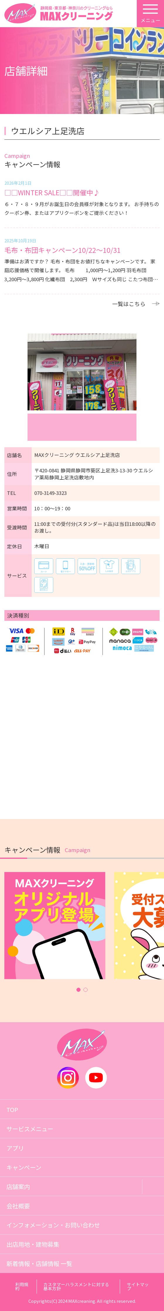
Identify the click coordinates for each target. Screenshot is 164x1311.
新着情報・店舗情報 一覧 (39, 1263)
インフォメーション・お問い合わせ (53, 1224)
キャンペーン (23, 1167)
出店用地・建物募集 (32, 1244)
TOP (12, 1109)
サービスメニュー (29, 1128)
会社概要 (18, 1205)
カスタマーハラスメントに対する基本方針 (76, 1286)
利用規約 (21, 1286)
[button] (78, 989)
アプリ (15, 1148)
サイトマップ (138, 1286)
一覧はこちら (136, 304)
